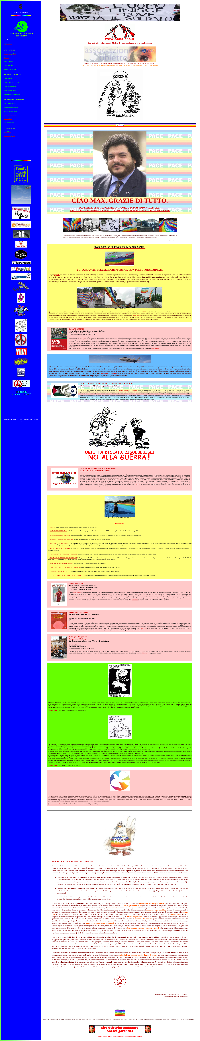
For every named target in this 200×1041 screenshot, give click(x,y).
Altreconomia (155, 348)
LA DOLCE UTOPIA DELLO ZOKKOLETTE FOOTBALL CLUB (68, 575)
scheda (83, 338)
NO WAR (52, 527)
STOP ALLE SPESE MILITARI (58, 531)
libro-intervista (77, 592)
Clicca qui (137, 484)
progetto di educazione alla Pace (128, 390)
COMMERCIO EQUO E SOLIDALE (60, 535)
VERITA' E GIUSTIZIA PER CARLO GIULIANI (63, 554)
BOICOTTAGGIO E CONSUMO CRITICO (62, 539)
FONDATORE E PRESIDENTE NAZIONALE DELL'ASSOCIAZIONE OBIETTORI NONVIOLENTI (120, 210)
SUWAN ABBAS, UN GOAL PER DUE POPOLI (63, 558)
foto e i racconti (136, 315)
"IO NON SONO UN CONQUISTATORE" (61, 563)
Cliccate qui (135, 599)
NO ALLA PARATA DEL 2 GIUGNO (60, 543)
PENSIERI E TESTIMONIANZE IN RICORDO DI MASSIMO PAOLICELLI (119, 207)
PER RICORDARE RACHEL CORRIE (60, 548)
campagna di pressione (108, 373)
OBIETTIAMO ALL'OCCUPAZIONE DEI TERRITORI (65, 567)
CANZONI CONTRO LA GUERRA (60, 571)
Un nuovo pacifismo (56, 804)
